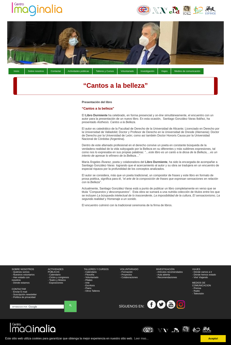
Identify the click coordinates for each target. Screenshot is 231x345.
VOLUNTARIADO (129, 269)
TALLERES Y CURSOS (96, 269)
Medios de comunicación (187, 71)
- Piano (87, 288)
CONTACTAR (19, 289)
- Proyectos (126, 274)
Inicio (16, 71)
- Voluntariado (91, 277)
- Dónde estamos (21, 282)
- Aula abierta (163, 274)
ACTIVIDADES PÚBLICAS (56, 270)
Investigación (147, 71)
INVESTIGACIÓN (165, 269)
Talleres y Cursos (105, 71)
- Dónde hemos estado (204, 274)
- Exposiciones (55, 282)
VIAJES (196, 269)
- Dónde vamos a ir (202, 272)
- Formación (126, 272)
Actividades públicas (78, 71)
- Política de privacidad (24, 297)
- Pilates (88, 280)
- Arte (87, 282)
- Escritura (89, 285)
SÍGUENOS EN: (133, 306)
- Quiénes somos (20, 272)
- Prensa (196, 288)
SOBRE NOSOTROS (23, 269)
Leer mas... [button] (141, 338)
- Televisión (198, 293)
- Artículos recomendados (169, 272)
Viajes (164, 71)
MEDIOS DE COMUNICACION (201, 284)
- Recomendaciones (166, 277)
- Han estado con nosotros (21, 278)
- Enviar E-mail (19, 291)
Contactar (56, 71)
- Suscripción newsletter (24, 294)
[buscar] (37, 307)
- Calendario (54, 274)
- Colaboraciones (129, 277)
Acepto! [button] (213, 338)
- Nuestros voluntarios (23, 274)
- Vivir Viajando (200, 277)
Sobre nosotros (36, 71)
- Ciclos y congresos (58, 277)
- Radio (196, 290)
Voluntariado (127, 71)
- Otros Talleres (92, 290)
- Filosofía (89, 274)
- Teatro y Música (57, 280)
